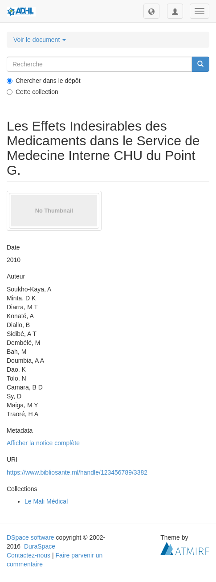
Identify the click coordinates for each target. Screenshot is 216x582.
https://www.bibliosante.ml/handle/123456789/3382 (77, 472)
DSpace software (30, 537)
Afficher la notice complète (43, 443)
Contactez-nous (28, 555)
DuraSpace (39, 546)
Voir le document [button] (39, 39)
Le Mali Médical (46, 501)
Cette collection (32, 91)
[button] (151, 11)
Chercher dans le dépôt (44, 80)
